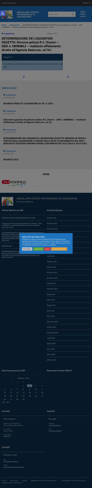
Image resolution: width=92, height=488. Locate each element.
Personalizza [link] (27, 249)
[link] (3, 13)
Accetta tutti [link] (38, 249)
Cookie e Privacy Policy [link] (59, 249)
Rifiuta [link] (47, 249)
